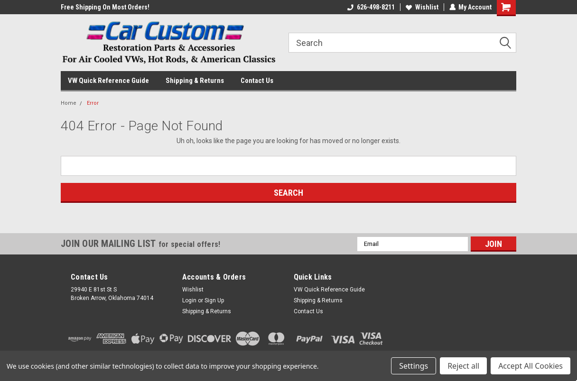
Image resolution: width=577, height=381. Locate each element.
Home (68, 103)
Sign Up (214, 300)
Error (93, 103)
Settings (413, 366)
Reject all (463, 366)
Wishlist (421, 7)
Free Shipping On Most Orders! (105, 7)
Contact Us (257, 80)
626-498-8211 (370, 7)
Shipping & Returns (195, 80)
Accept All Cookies (530, 366)
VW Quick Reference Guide (108, 80)
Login (189, 300)
